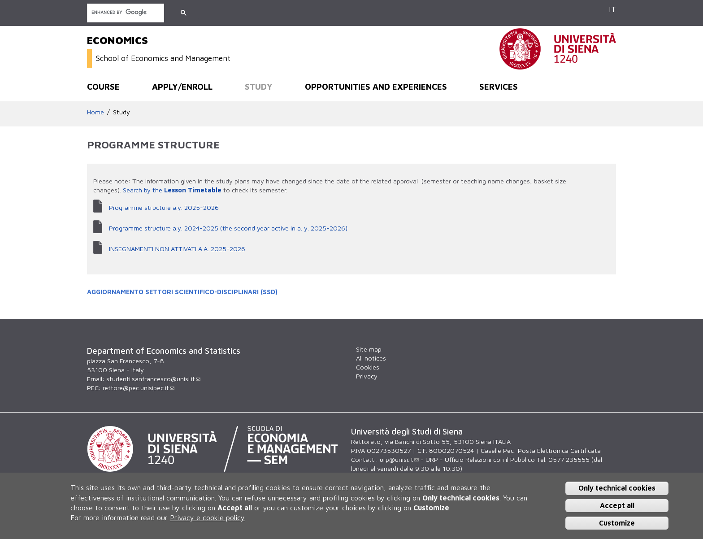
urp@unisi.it (399, 459)
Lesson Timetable (193, 190)
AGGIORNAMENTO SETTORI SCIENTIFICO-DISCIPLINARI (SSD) (182, 292)
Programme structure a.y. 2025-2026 (164, 207)
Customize (617, 523)
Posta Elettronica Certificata (559, 450)
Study (259, 86)
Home (95, 112)
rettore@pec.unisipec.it (138, 387)
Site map (369, 349)
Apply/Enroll (182, 86)
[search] (124, 12)
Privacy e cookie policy (207, 517)
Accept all (617, 505)
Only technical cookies (616, 488)
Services (498, 86)
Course (103, 86)
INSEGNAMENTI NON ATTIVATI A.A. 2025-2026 (177, 248)
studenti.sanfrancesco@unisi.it (153, 379)
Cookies (367, 367)
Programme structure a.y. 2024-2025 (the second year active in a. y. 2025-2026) (228, 228)
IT (612, 9)
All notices (371, 358)
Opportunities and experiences (376, 86)
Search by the (143, 190)
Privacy (367, 376)
